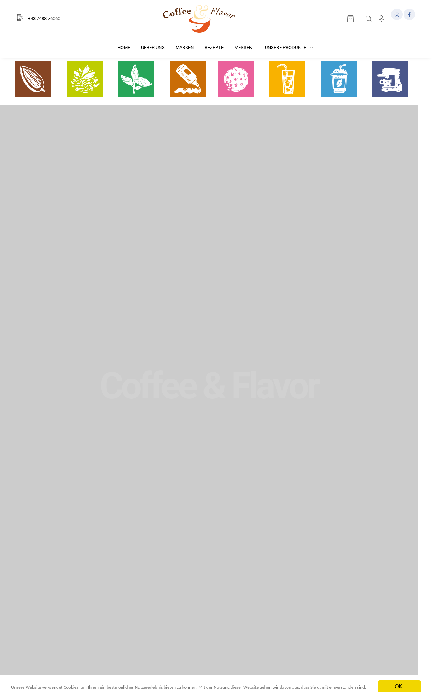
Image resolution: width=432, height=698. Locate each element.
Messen (243, 47)
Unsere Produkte (289, 47)
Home (123, 47)
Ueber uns (153, 47)
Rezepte (214, 47)
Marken (184, 47)
